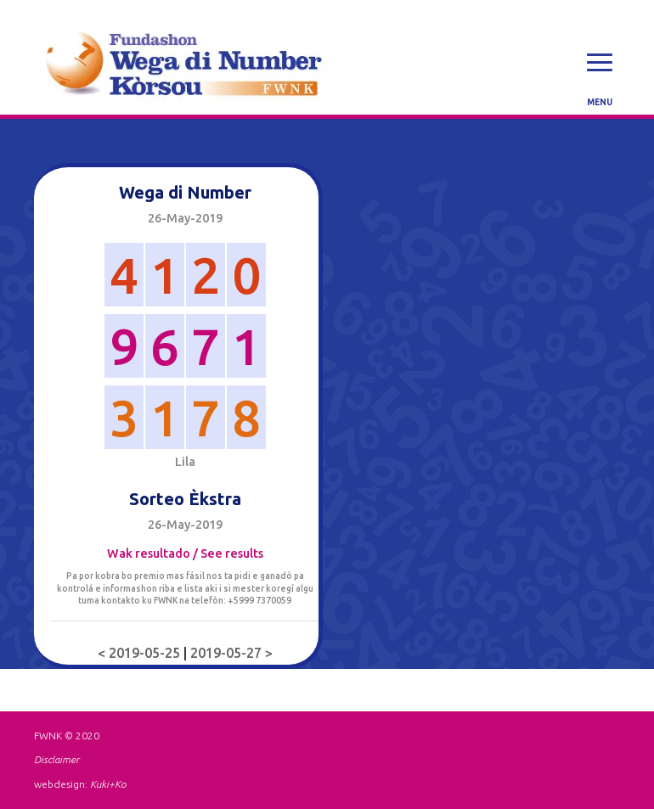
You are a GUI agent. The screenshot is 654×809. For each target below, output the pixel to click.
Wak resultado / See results (185, 553)
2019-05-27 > (231, 652)
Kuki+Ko (108, 783)
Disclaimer (56, 759)
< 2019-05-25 (140, 652)
